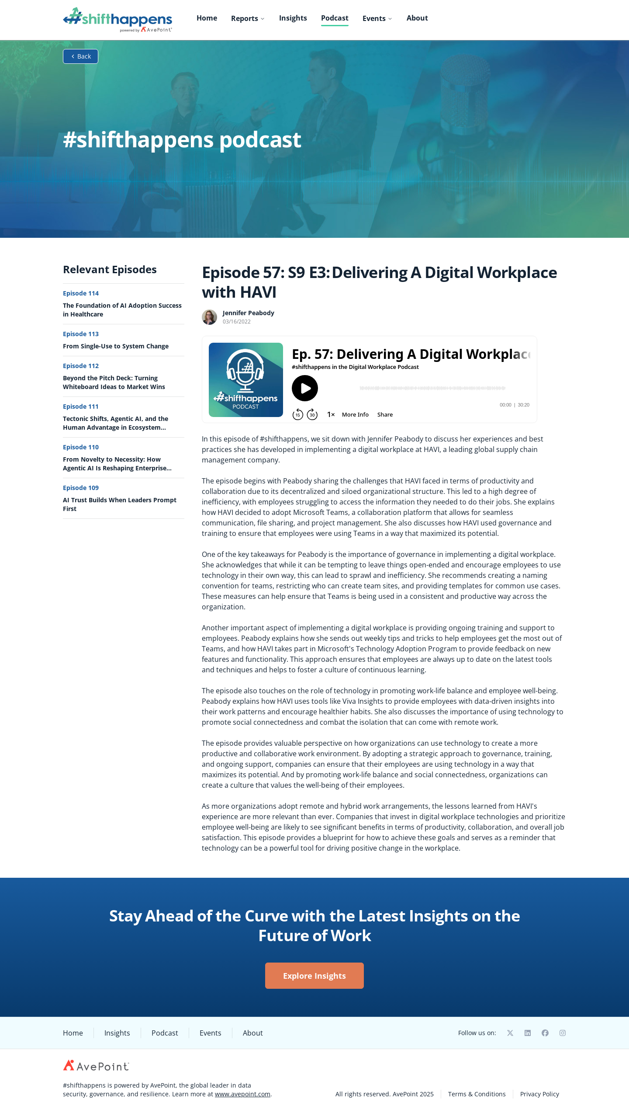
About (417, 18)
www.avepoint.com (242, 1094)
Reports (248, 18)
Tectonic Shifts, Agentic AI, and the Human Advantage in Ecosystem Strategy (115, 423)
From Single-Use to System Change (116, 346)
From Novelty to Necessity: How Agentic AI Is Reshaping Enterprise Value (114, 464)
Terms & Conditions (477, 1094)
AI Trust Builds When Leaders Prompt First (119, 504)
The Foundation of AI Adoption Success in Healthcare (122, 309)
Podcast (335, 18)
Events (378, 18)
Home (207, 18)
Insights (293, 18)
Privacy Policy (539, 1094)
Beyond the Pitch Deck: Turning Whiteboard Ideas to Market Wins (114, 382)
